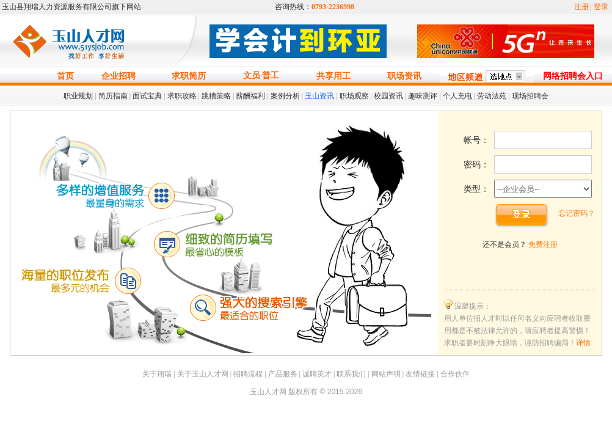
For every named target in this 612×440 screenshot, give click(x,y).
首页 (65, 76)
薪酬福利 (250, 96)
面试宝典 (147, 96)
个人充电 (457, 96)
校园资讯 (388, 96)
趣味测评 (422, 96)
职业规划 (78, 96)
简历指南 (113, 96)
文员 (251, 75)
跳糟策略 (216, 96)
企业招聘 (118, 76)
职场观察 (354, 96)
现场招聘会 (530, 96)
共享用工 (333, 76)
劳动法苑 (491, 96)
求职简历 (189, 76)
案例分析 (285, 96)
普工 (270, 75)
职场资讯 (404, 76)
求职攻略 (182, 96)
